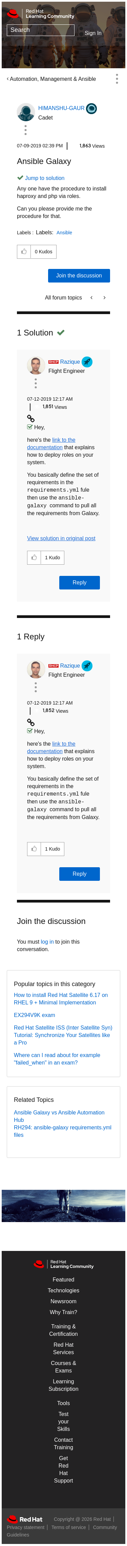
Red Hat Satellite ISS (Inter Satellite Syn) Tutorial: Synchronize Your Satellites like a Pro (63, 1035)
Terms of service (68, 1527)
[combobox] (41, 30)
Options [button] (116, 78)
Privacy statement (25, 1527)
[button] (25, 130)
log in (47, 942)
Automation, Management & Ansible (53, 79)
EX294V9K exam (34, 1015)
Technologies (63, 1290)
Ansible (64, 232)
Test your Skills (63, 1421)
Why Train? (63, 1312)
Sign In (93, 33)
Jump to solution (45, 178)
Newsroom (63, 1301)
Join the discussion (79, 275)
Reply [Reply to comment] (80, 582)
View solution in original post (61, 538)
